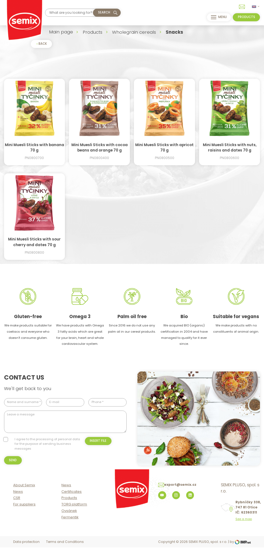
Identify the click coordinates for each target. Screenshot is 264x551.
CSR (16, 502)
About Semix (24, 489)
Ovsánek (69, 514)
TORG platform (74, 508)
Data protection (26, 546)
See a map (243, 523)
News (18, 495)
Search (104, 12)
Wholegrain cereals (134, 32)
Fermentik (69, 521)
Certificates (71, 495)
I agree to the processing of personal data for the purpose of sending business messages (47, 444)
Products (92, 32)
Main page (61, 32)
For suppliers (24, 508)
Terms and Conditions (65, 546)
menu (218, 17)
